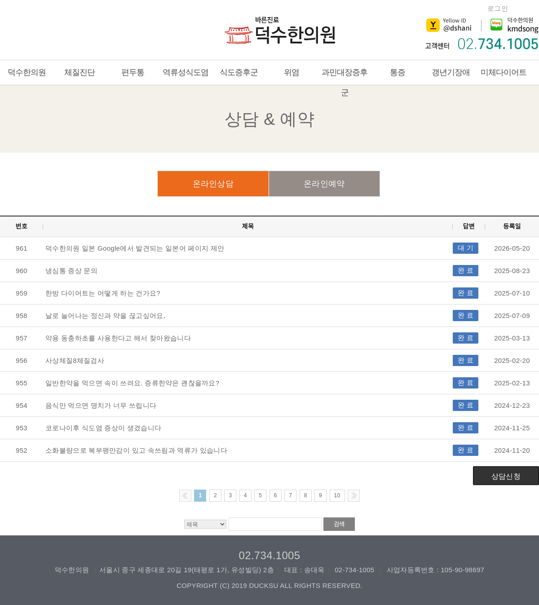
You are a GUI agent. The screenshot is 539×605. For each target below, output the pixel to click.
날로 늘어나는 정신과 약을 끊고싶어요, (105, 315)
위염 (291, 72)
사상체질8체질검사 (74, 360)
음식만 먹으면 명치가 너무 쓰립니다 (100, 405)
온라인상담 (213, 183)
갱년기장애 (451, 72)
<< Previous (185, 496)
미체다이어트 (503, 72)
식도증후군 (239, 72)
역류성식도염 (185, 72)
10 (337, 495)
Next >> (354, 496)
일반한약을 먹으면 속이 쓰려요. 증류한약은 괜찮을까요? (132, 383)
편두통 (132, 72)
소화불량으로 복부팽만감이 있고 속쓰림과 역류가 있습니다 (136, 450)
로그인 (497, 8)
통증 (397, 72)
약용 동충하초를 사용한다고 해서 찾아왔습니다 (118, 338)
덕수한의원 (282, 32)
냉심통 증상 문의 (71, 270)
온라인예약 (324, 183)
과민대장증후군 (344, 82)
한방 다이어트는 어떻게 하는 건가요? (102, 293)
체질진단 (79, 72)
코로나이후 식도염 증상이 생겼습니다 (103, 428)
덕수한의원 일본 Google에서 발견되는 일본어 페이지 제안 (134, 248)
